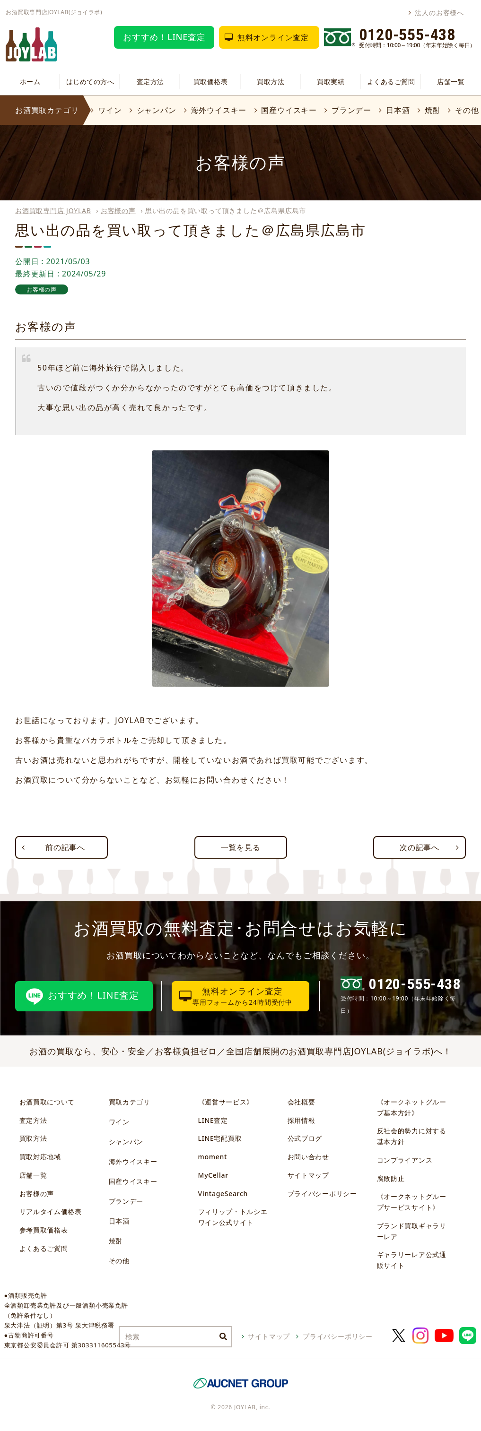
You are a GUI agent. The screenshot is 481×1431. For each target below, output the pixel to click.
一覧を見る (241, 847)
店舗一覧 (450, 81)
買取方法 (270, 81)
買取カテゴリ (129, 1101)
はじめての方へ (90, 81)
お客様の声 (118, 210)
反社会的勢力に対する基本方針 (411, 1136)
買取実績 (330, 81)
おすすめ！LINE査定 (164, 37)
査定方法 (150, 81)
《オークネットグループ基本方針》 (411, 1107)
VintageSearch (223, 1193)
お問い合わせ (308, 1156)
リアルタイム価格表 (50, 1211)
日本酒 (398, 110)
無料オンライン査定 (273, 37)
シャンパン (156, 110)
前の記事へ (65, 847)
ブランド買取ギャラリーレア (411, 1231)
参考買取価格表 (43, 1229)
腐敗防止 (391, 1178)
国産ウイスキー (289, 110)
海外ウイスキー (219, 110)
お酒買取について (47, 1101)
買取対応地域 (40, 1156)
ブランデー (351, 110)
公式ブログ (305, 1138)
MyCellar (213, 1175)
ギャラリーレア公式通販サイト (411, 1260)
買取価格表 (210, 81)
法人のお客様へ (439, 12)
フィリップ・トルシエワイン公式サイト (233, 1217)
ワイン (110, 110)
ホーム (30, 81)
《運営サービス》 (226, 1101)
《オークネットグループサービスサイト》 (411, 1202)
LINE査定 (213, 1120)
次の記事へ (419, 847)
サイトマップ (308, 1175)
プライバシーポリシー (322, 1193)
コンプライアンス (405, 1159)
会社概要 (301, 1101)
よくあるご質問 (391, 81)
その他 (467, 110)
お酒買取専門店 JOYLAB (53, 210)
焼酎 (433, 110)
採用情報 (301, 1120)
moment (212, 1156)
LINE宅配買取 (220, 1138)
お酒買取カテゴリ (47, 110)
